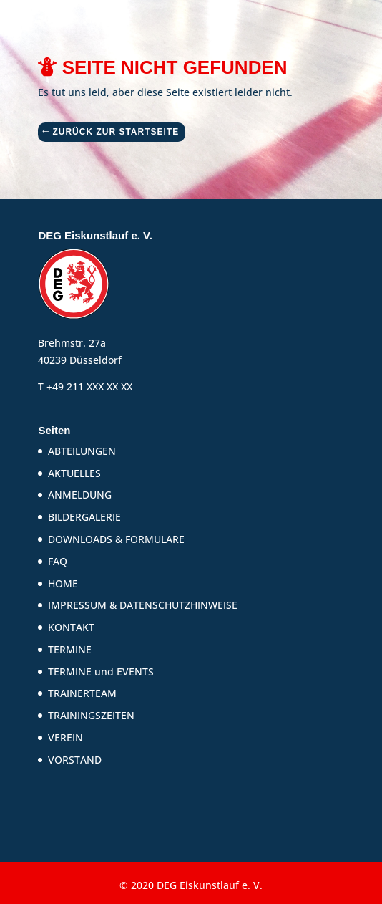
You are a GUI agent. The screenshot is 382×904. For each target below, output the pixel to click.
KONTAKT (71, 627)
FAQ (57, 561)
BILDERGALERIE (84, 517)
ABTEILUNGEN (82, 451)
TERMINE (70, 649)
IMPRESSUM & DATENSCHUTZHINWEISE (142, 605)
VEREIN (65, 737)
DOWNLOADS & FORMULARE (116, 539)
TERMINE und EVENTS (101, 671)
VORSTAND (75, 759)
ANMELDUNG (80, 494)
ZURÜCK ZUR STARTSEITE (115, 132)
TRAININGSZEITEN (91, 715)
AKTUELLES (74, 473)
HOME (63, 583)
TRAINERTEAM (82, 693)
